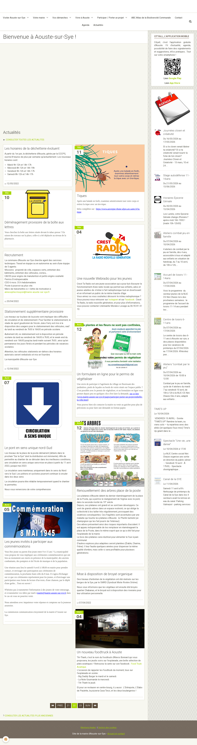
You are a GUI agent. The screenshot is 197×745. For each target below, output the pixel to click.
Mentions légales (88, 734)
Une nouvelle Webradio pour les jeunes (109, 278)
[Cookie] (6, 739)
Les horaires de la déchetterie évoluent (36, 148)
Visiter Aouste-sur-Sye (14, 17)
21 (68, 712)
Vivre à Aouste (82, 17)
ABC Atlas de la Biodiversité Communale (151, 17)
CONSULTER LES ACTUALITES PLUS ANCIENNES (29, 722)
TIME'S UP (160, 409)
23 (80, 712)
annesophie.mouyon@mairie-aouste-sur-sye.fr (27, 292)
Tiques (82, 196)
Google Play (175, 78)
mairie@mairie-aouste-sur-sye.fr (51, 599)
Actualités (98, 25)
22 (74, 712)
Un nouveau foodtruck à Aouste (103, 658)
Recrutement (15, 255)
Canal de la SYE (172, 479)
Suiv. (87, 712)
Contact (178, 17)
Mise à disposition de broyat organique (109, 580)
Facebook (129, 300)
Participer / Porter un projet (110, 17)
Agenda (85, 25)
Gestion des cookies (107, 734)
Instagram (113, 300)
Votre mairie (39, 17)
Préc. (60, 712)
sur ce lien (134, 394)
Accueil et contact (116, 740)
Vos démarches (60, 17)
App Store (175, 83)
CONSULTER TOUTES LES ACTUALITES (25, 139)
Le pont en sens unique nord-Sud (32, 454)
